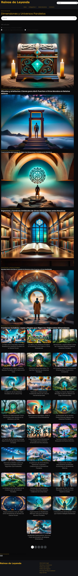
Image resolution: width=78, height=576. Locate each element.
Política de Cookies (44, 567)
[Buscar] (76, 3)
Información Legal (44, 563)
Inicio (25, 7)
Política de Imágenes (45, 569)
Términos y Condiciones (46, 565)
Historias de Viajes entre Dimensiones (12, 30)
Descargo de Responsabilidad (47, 570)
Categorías (32, 7)
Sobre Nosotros (42, 7)
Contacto (51, 7)
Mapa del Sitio (43, 572)
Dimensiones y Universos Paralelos (11, 28)
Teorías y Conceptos (31, 30)
